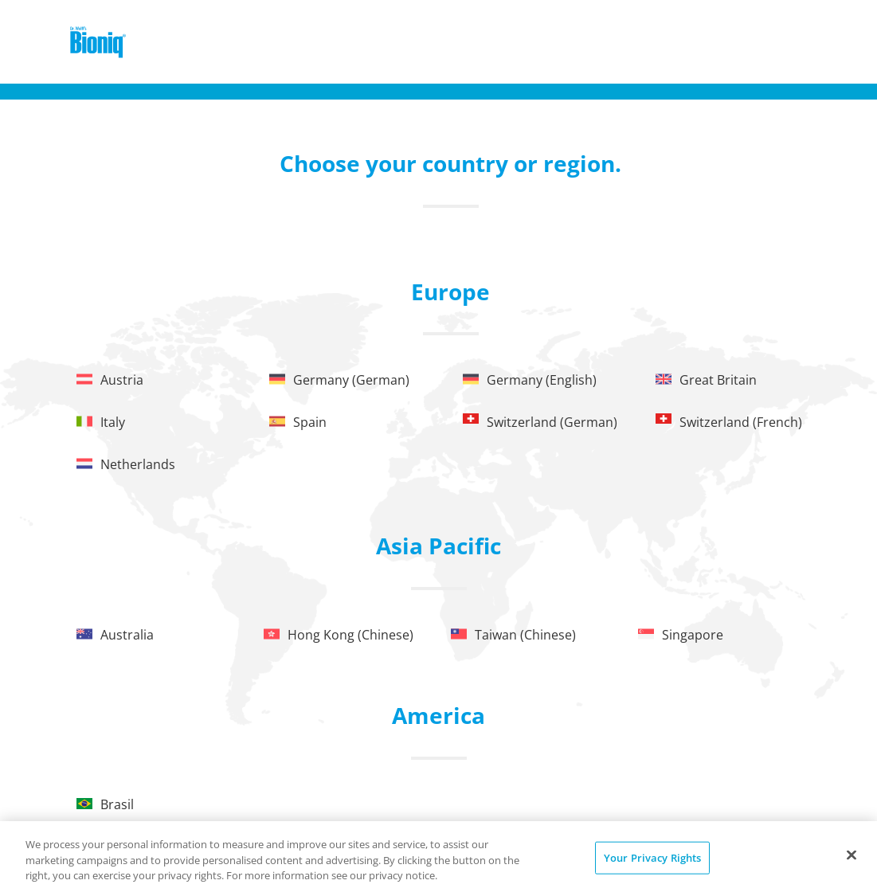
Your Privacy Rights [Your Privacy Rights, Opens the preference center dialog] (652, 857)
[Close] (851, 854)
